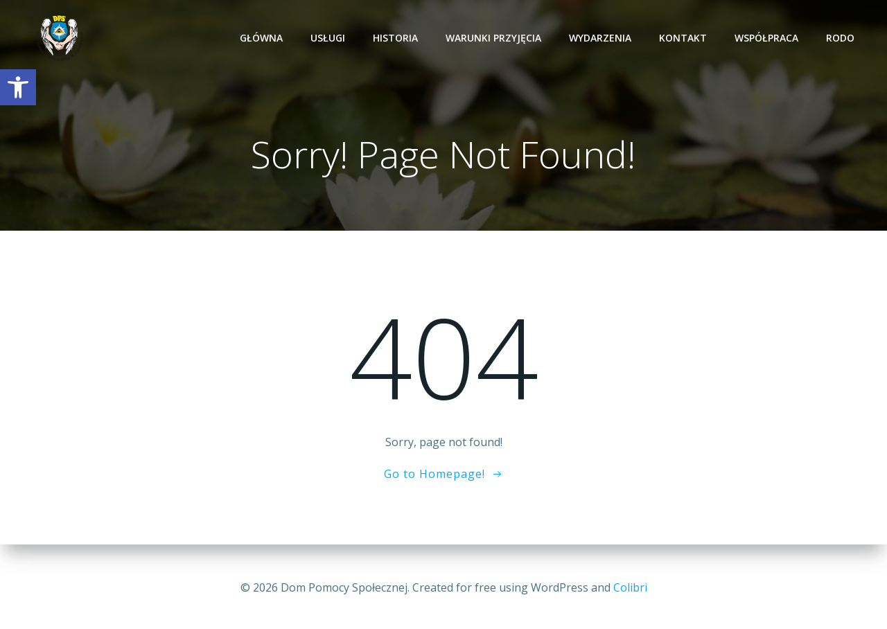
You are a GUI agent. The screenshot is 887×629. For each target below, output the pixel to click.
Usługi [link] (330, 38)
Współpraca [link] (768, 38)
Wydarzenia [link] (602, 38)
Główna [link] (263, 38)
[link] (18, 87)
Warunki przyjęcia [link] (495, 38)
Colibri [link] (630, 587)
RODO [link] (842, 38)
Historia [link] (397, 38)
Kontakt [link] (685, 38)
